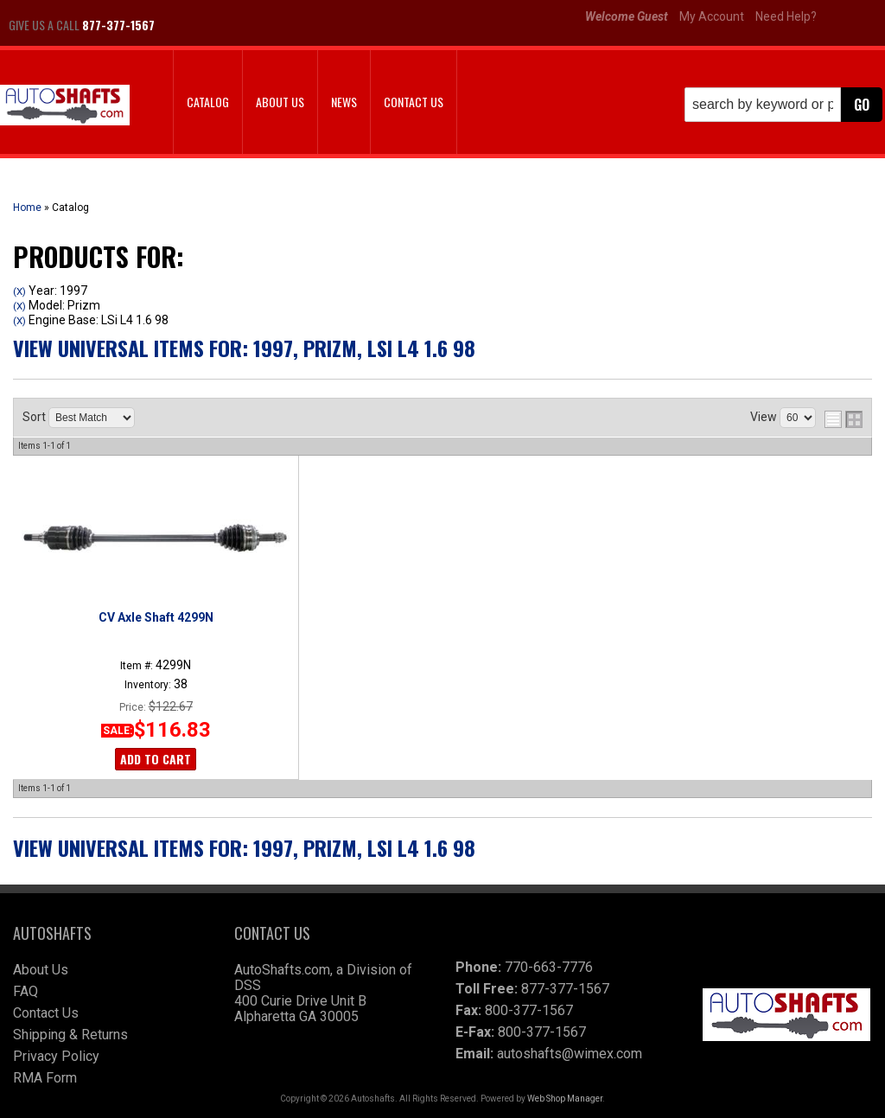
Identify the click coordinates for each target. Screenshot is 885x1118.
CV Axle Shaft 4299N (156, 617)
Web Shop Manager (564, 1098)
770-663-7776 (549, 967)
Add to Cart (155, 759)
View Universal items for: (244, 347)
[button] (783, 104)
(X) (19, 291)
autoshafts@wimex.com (569, 1053)
